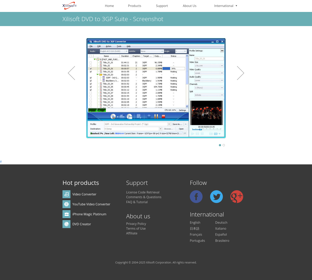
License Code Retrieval (142, 192)
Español (221, 234)
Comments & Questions (143, 197)
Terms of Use (136, 228)
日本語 (194, 228)
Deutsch (221, 222)
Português (197, 240)
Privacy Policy (136, 223)
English (195, 222)
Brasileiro (222, 240)
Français (196, 234)
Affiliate (131, 233)
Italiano (220, 228)
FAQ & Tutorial (137, 202)
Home (109, 6)
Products (134, 6)
